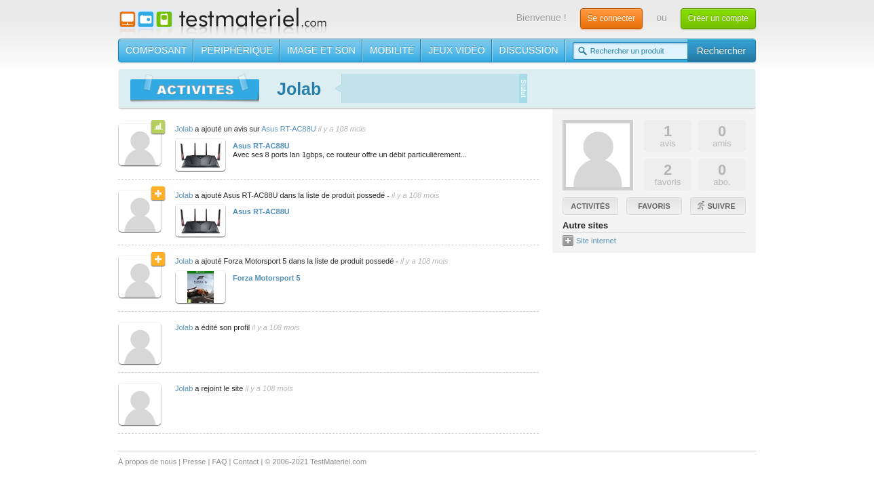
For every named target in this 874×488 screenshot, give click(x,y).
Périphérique (237, 50)
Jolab (184, 129)
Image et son (321, 50)
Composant (156, 50)
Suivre (722, 206)
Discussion (528, 50)
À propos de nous (147, 462)
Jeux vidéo (456, 50)
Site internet (596, 241)
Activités (590, 206)
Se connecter (612, 18)
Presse (194, 462)
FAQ (219, 462)
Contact (246, 462)
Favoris (654, 206)
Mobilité (392, 50)
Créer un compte (718, 18)
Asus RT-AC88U (288, 129)
